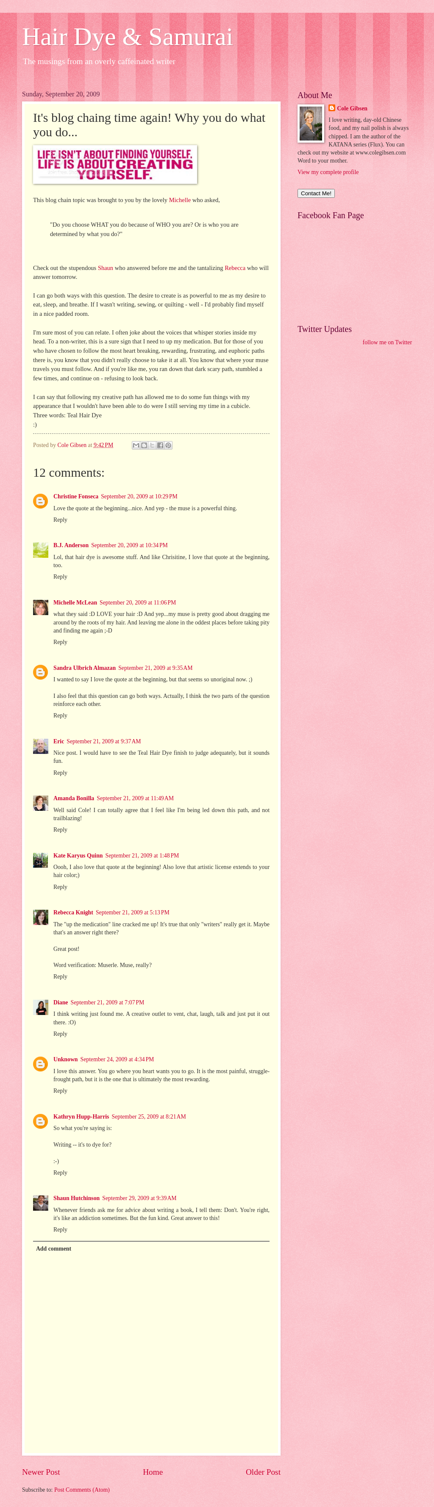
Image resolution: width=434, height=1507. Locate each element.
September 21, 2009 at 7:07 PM (108, 1002)
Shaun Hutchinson (76, 1198)
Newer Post (41, 1472)
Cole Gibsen (352, 108)
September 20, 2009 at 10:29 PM (139, 496)
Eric (58, 741)
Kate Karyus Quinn (78, 855)
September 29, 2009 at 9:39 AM (139, 1198)
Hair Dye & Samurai (127, 36)
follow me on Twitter (387, 342)
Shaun (105, 267)
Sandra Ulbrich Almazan (84, 668)
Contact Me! (316, 193)
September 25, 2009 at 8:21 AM (148, 1116)
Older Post (263, 1472)
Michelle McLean (75, 602)
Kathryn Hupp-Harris (81, 1116)
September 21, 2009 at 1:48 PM (142, 855)
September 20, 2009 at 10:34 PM (129, 545)
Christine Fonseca (75, 496)
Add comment (53, 1249)
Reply (60, 520)
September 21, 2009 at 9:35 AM (155, 668)
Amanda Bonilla (73, 798)
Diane (60, 1002)
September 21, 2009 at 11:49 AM (135, 798)
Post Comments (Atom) (82, 1490)
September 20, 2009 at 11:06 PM (138, 602)
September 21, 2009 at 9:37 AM (104, 741)
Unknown (65, 1059)
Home (153, 1472)
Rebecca (235, 267)
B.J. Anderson (71, 545)
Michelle (180, 200)
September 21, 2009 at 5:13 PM (133, 912)
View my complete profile (328, 172)
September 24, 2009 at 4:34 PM (117, 1059)
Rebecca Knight (73, 912)
